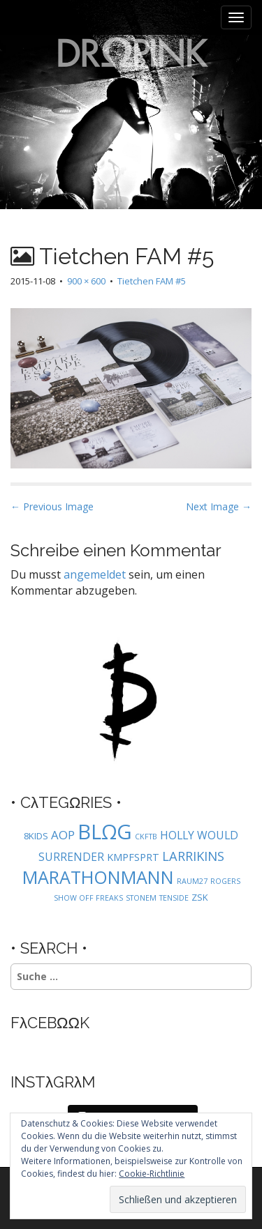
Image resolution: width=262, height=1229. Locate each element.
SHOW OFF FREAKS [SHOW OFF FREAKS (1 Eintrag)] (88, 898)
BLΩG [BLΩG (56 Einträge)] (105, 832)
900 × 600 (86, 281)
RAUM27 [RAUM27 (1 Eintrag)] (192, 881)
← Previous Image (52, 506)
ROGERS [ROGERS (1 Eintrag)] (225, 881)
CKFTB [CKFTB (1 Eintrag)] (146, 836)
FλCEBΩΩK (49, 1023)
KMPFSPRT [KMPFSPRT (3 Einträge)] (133, 857)
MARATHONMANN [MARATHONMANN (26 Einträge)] (98, 877)
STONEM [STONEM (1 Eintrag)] (141, 898)
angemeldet (95, 574)
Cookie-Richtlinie (151, 1174)
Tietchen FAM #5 (151, 281)
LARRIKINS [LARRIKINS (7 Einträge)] (193, 855)
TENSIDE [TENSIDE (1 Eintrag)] (174, 898)
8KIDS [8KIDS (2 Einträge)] (36, 836)
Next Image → (219, 506)
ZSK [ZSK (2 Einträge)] (199, 897)
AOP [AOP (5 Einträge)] (63, 835)
